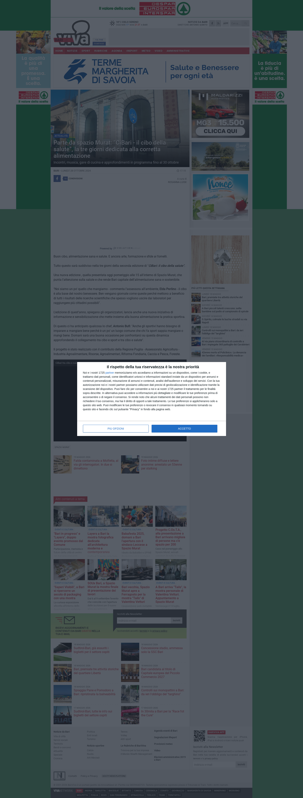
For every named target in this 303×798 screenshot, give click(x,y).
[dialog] (151, 399)
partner (109, 372)
